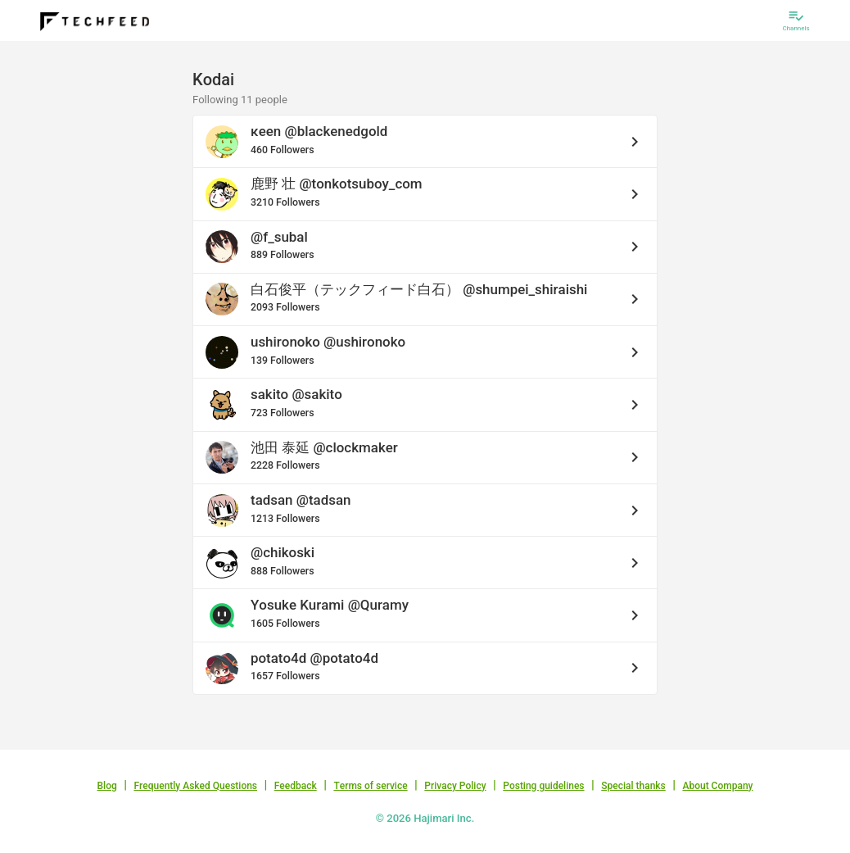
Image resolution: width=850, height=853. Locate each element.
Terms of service (370, 786)
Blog (107, 786)
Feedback (295, 786)
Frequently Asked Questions (195, 786)
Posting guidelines (543, 786)
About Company (717, 786)
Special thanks (633, 786)
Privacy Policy (455, 786)
